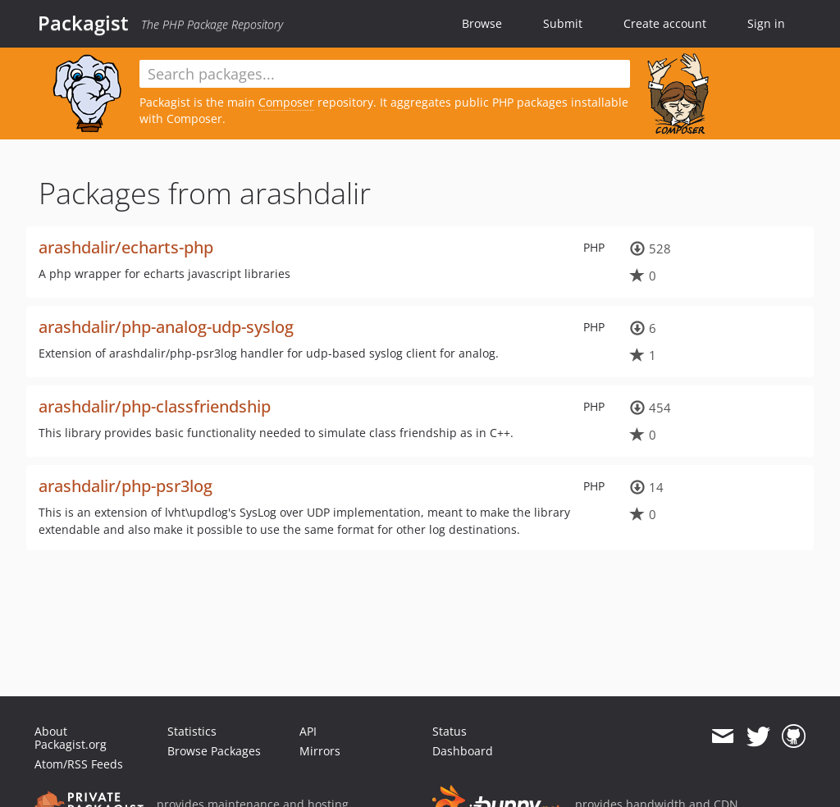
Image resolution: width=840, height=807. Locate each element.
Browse (482, 23)
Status (449, 731)
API (308, 731)
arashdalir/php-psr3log (125, 486)
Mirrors (319, 751)
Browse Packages (214, 751)
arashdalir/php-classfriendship (155, 406)
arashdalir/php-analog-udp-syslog (166, 327)
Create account (664, 23)
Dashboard (462, 751)
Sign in (766, 23)
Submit (562, 23)
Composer (286, 102)
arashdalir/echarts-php (126, 247)
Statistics (192, 731)
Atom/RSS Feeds (78, 764)
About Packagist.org (70, 737)
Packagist (83, 23)
